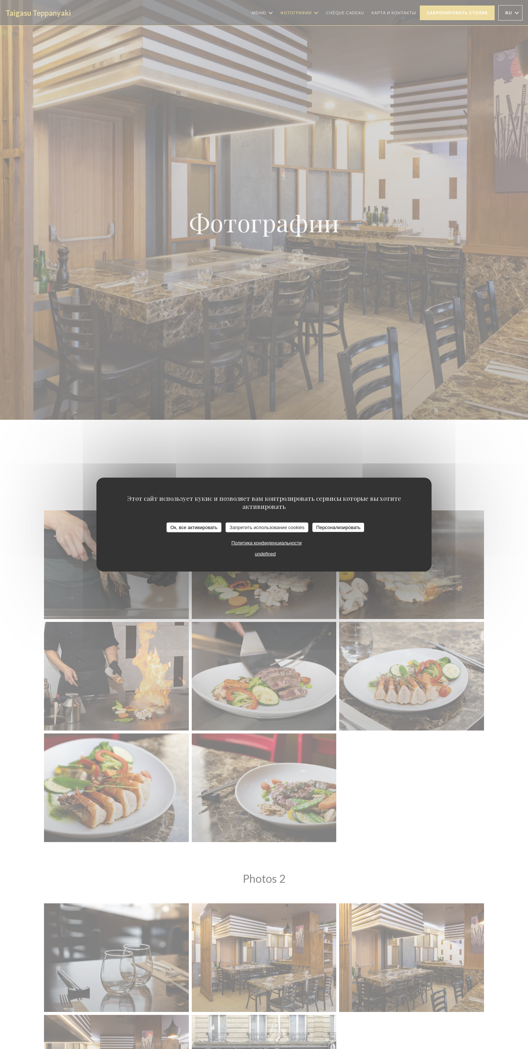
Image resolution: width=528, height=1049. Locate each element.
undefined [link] (265, 554)
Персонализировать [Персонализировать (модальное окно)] (338, 527)
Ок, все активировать (193, 527)
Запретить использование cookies (267, 527)
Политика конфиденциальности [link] (266, 543)
